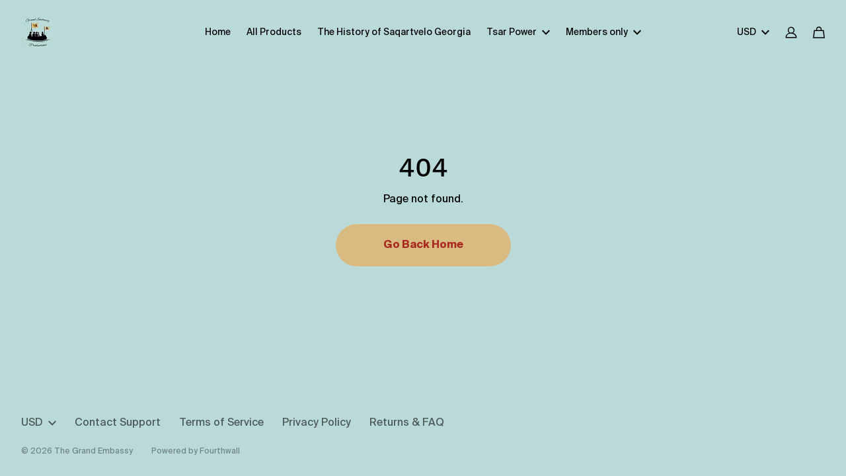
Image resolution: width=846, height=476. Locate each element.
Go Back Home (423, 245)
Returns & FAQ (406, 423)
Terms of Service (221, 423)
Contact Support (118, 423)
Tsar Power (518, 32)
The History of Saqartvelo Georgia (394, 32)
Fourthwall (220, 452)
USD (753, 32)
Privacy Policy (316, 423)
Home (218, 32)
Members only (603, 32)
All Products (274, 32)
